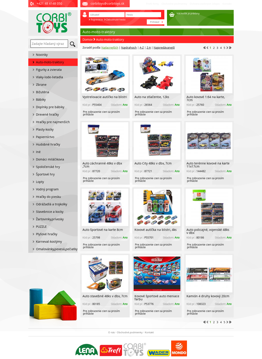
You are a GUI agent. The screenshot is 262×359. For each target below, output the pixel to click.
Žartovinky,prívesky (50, 219)
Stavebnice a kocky (49, 212)
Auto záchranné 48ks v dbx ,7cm (102, 164)
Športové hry (45, 174)
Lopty (40, 182)
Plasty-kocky (45, 129)
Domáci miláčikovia (50, 159)
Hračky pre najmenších (53, 122)
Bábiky (41, 99)
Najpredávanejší (164, 47)
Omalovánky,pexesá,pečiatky (56, 249)
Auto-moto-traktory (110, 39)
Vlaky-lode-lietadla (49, 77)
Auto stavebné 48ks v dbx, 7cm (105, 296)
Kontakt (227, 3)
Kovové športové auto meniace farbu (157, 297)
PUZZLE (41, 226)
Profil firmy (152, 3)
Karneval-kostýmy (49, 241)
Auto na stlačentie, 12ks (152, 97)
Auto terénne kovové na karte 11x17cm (208, 164)
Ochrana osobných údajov (205, 3)
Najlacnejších (109, 47)
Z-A (149, 47)
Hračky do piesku (48, 197)
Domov (88, 39)
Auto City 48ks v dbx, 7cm (153, 163)
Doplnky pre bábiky (50, 107)
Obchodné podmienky (174, 3)
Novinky (42, 55)
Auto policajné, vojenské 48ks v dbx (208, 231)
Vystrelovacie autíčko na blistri (105, 97)
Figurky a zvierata (49, 69)
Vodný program (47, 189)
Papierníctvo (45, 137)
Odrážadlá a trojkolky (51, 204)
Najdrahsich (129, 47)
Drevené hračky (47, 114)
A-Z (142, 47)
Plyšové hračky (46, 234)
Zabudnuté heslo (116, 19)
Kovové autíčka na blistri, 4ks (156, 230)
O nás (111, 332)
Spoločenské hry (48, 167)
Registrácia (97, 19)
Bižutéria (42, 92)
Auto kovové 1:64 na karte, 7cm (206, 98)
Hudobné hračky (48, 144)
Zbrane (41, 84)
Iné (38, 152)
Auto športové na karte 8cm (103, 230)
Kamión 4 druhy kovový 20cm (208, 296)
